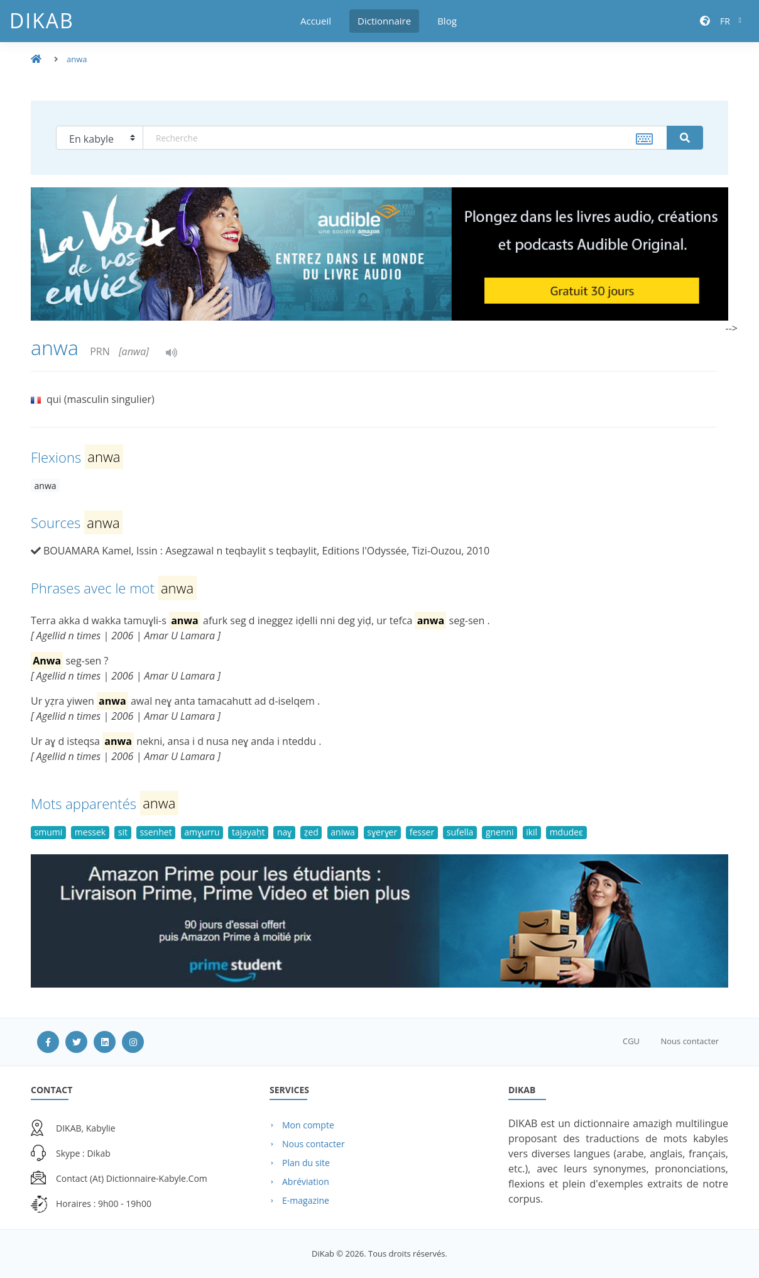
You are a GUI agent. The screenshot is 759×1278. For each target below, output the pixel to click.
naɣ (284, 832)
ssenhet (155, 832)
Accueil (315, 20)
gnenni (500, 832)
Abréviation (305, 1181)
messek (90, 832)
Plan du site (306, 1163)
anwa (77, 59)
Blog (447, 20)
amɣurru (201, 832)
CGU (631, 1041)
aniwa (342, 832)
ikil (531, 832)
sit (123, 832)
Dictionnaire (384, 20)
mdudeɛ (567, 832)
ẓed (311, 832)
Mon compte (308, 1125)
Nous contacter (689, 1041)
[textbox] (405, 138)
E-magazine (305, 1200)
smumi (49, 832)
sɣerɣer (382, 832)
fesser (422, 832)
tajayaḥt (248, 832)
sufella (460, 832)
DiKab (41, 20)
